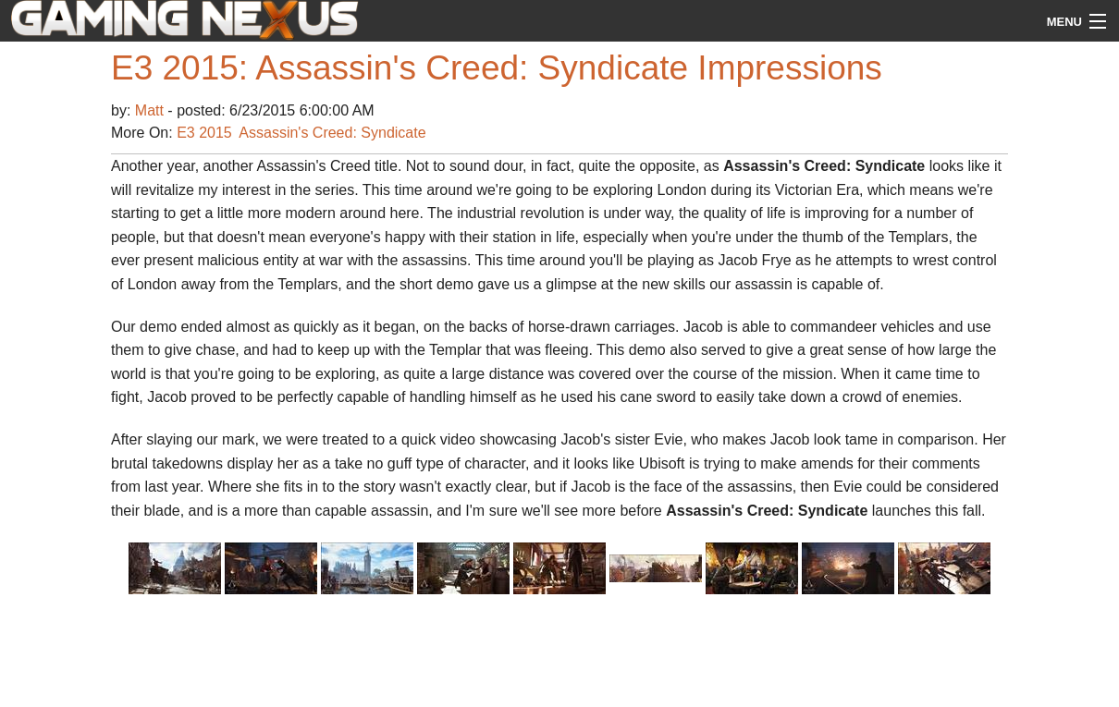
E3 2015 (204, 132)
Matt (151, 110)
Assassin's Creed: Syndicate (332, 132)
